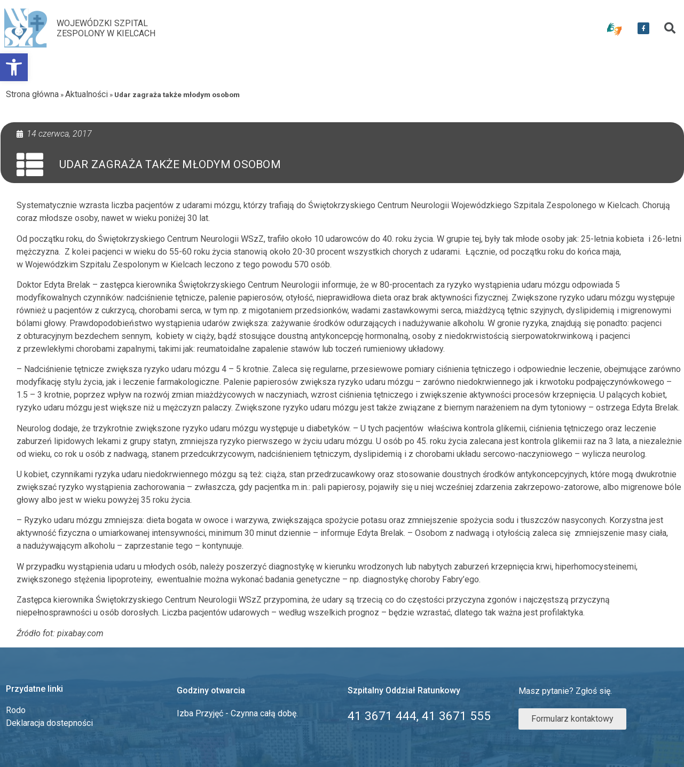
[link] (14, 67)
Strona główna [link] (32, 94)
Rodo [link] (16, 710)
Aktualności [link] (86, 94)
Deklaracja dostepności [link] (49, 723)
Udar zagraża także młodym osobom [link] (170, 164)
